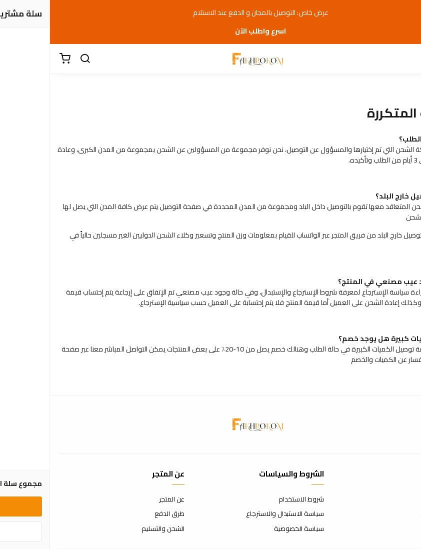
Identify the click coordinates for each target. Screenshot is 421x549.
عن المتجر (121, 499)
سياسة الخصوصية (249, 529)
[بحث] (35, 59)
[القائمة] (406, 59)
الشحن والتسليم (113, 529)
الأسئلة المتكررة (392, 514)
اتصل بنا (404, 499)
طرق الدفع (119, 514)
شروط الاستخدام (251, 499)
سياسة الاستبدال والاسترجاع (235, 514)
